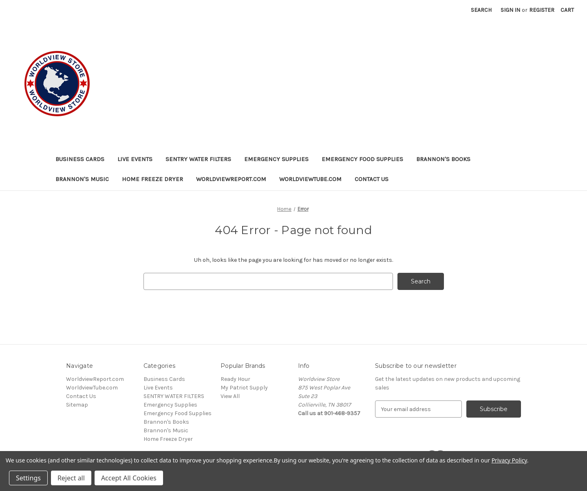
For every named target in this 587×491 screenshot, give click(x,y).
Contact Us (371, 179)
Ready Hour (235, 379)
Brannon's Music (82, 179)
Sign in (510, 10)
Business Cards (79, 159)
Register (541, 10)
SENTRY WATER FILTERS (198, 159)
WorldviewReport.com (231, 179)
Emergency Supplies (276, 159)
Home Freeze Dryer (152, 179)
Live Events (134, 159)
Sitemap (77, 404)
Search (481, 10)
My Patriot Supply (244, 387)
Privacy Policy (509, 460)
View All (230, 396)
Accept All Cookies (129, 477)
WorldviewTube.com (310, 179)
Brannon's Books (443, 159)
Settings (28, 477)
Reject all (71, 477)
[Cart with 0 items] (567, 10)
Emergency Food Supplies (362, 159)
